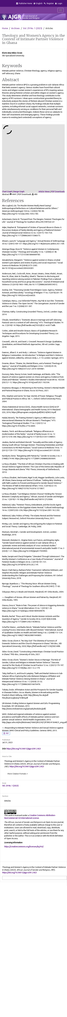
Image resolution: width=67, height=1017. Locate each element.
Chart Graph (7, 192)
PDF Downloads (58, 192)
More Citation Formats (18, 774)
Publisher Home (24, 3)
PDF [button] (7, 733)
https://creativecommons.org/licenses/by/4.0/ (23, 847)
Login (58, 3)
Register (49, 3)
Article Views (44, 192)
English (38, 3)
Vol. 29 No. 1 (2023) (32, 28)
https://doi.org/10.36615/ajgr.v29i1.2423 (23, 749)
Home (5, 28)
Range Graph (19, 192)
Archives (15, 28)
